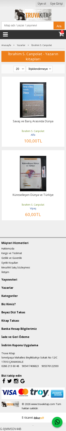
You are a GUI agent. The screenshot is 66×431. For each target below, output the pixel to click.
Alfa (33, 134)
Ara (59, 26)
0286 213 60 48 (10, 366)
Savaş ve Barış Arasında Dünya (33, 121)
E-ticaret (27, 417)
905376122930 (50, 366)
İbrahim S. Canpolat (33, 131)
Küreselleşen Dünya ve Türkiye (33, 195)
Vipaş (33, 208)
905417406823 (30, 366)
